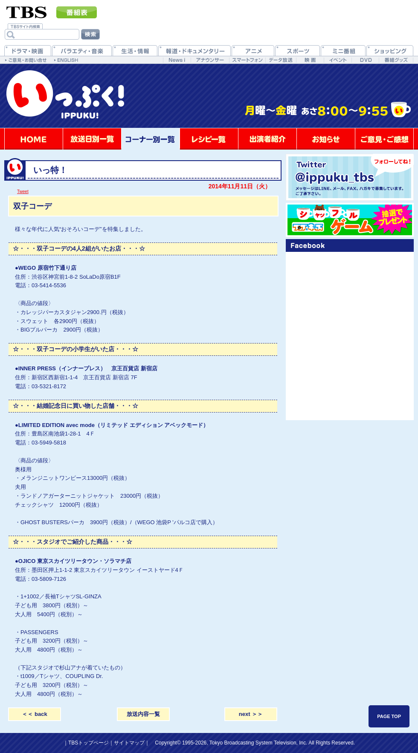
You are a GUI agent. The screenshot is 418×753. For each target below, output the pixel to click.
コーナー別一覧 (151, 139)
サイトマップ (129, 743)
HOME (34, 139)
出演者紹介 (267, 139)
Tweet (23, 191)
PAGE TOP (389, 716)
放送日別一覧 (92, 139)
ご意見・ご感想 (384, 139)
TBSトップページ (88, 743)
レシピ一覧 (209, 139)
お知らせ (326, 139)
